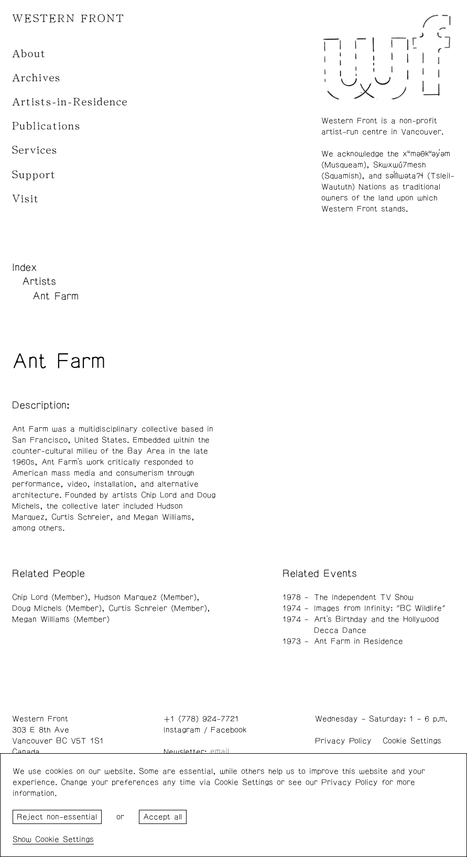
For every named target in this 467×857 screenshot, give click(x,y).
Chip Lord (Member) (50, 597)
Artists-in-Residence (70, 101)
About (29, 53)
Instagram (182, 730)
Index (24, 267)
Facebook (228, 730)
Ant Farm (55, 296)
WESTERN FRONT (68, 18)
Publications (46, 126)
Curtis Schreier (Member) (157, 608)
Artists (39, 281)
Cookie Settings (412, 741)
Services (35, 150)
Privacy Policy (343, 741)
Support (34, 174)
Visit (25, 198)
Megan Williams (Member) (61, 619)
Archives (36, 77)
